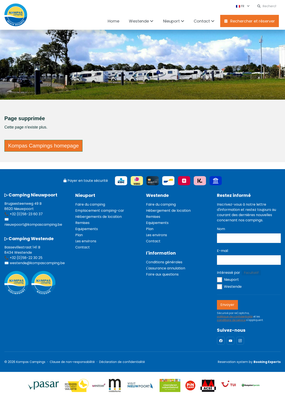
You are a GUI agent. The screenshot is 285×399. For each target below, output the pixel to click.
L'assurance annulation (165, 268)
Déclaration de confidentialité (122, 362)
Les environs (85, 241)
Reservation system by (249, 362)
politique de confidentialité (235, 316)
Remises (82, 222)
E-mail (222, 250)
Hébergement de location (168, 210)
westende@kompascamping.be (37, 262)
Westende (157, 195)
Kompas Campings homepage (43, 146)
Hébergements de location (98, 216)
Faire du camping (90, 204)
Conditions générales (164, 262)
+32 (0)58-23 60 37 (26, 214)
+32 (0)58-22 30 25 (26, 257)
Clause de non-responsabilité (72, 362)
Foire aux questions (162, 274)
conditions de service (231, 320)
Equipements (86, 228)
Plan (79, 235)
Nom (221, 228)
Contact (82, 247)
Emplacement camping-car (99, 210)
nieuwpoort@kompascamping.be (33, 224)
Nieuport (85, 195)
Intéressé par (228, 272)
